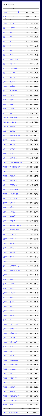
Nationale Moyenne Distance (13, 233)
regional (11, 91)
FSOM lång (11, 279)
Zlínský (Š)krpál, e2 (12, 86)
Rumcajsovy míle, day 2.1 (13, 342)
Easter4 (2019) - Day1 (12, 127)
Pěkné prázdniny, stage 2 (13, 148)
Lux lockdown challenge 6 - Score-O (14, 163)
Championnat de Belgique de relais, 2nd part (15, 266)
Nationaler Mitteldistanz (12, 230)
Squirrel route (10, 413)
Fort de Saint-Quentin (12, 130)
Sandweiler (11, 54)
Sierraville (11, 49)
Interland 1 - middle (12, 242)
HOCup (11, 351)
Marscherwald (11, 346)
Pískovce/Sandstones (12, 149)
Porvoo (11, 55)
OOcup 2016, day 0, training (13, 341)
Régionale (11, 350)
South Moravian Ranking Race (13, 90)
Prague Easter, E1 (12, 401)
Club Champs (11, 153)
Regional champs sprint (12, 311)
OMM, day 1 (11, 275)
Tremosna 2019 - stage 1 (13, 212)
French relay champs (12, 392)
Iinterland (18, 16)
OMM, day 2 (11, 274)
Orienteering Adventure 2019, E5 (14, 190)
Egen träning (11, 104)
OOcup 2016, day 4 (12, 337)
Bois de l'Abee (11, 296)
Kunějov (11, 37)
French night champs (12, 175)
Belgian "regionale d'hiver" (13, 369)
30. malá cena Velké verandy (13, 67)
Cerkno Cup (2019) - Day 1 (13, 122)
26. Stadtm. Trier (12, 302)
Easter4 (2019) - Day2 (12, 126)
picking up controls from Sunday (13, 248)
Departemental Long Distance (13, 251)
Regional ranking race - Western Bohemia (15, 135)
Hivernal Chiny (11, 247)
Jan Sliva (4, 27)
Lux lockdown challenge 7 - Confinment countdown (16, 162)
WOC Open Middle (12, 257)
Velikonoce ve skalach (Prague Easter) (14, 229)
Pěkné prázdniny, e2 (12, 82)
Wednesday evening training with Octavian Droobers (16, 270)
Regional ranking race (12, 140)
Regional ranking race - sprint (13, 180)
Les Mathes (11, 28)
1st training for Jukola (12, 292)
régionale (11, 347)
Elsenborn (11, 36)
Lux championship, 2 (12, 176)
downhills (11, 382)
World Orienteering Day (12, 301)
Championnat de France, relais (13, 365)
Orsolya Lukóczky (5, 12)
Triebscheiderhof (12, 359)
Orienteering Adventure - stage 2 (14, 197)
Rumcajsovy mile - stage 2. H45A (14, 188)
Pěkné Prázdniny (12, 314)
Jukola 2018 (11, 293)
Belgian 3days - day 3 (12, 220)
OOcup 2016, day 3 (12, 338)
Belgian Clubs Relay (12, 216)
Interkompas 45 (12, 184)
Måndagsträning (12, 288)
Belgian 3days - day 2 (12, 221)
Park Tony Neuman (12, 256)
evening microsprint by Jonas (13, 323)
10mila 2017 (11, 404)
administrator (27, 5)
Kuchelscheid (11, 239)
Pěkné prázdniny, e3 (12, 81)
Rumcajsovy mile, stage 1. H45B (14, 76)
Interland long (11, 306)
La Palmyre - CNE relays (13, 27)
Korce (10, 41)
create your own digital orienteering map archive (10, 5)
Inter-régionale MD (12, 31)
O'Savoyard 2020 (12, 136)
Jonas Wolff (4, 16)
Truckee (11, 45)
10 (34, 18)
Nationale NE (11, 305)
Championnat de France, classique (14, 364)
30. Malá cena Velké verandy (13, 68)
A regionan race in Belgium (13, 265)
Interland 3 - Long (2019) (13, 383)
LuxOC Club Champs (12, 72)
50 (37, 18)
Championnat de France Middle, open (14, 332)
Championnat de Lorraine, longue (14, 356)
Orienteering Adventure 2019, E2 (14, 194)
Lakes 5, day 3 (11, 260)
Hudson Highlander (12, 310)
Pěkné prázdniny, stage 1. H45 (13, 185)
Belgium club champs (12, 215)
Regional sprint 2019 (12, 181)
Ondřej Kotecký (5, 11)
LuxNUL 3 (11, 171)
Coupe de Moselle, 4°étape (13, 374)
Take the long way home (13, 238)
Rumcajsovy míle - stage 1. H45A (14, 189)
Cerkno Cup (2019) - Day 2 (13, 121)
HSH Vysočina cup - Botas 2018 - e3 (14, 287)
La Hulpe (11, 64)
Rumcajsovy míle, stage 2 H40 (13, 154)
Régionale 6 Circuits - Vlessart (13, 112)
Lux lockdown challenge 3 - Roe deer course (15, 166)
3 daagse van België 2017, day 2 (14, 324)
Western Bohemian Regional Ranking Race (15, 73)
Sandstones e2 (12, 145)
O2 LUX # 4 (18, 12)
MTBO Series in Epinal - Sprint (13, 118)
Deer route (11, 319)
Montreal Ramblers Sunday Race (14, 59)
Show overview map (5, 405)
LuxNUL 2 (11, 172)
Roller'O (11, 368)
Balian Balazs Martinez (6, 117)
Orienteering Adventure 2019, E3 (14, 193)
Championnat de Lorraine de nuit (14, 360)
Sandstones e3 (12, 387)
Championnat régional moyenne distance (14, 395)
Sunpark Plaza (11, 297)
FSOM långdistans (12, 100)
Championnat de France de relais (14, 328)
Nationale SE (11, 378)
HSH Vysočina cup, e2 (12, 202)
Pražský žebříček (19, 11)
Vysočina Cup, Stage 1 (12, 77)
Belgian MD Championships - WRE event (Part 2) (15, 225)
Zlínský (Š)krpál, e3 (12, 85)
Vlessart (11, 113)
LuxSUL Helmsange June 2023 (13, 58)
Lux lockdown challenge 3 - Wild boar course (15, 167)
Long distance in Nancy (12, 131)
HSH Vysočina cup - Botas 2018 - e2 (14, 400)
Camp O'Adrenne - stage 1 (13, 234)
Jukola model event (12, 217)
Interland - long (12, 243)
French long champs (12, 391)
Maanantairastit (12, 199)
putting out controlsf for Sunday (13, 396)
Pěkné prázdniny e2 (12, 386)
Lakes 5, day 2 (11, 261)
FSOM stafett (11, 99)
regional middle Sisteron (13, 252)
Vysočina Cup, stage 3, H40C (13, 157)
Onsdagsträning (12, 95)
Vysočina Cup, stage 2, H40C (13, 158)
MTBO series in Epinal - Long (13, 117)
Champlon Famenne (12, 63)
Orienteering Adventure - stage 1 (14, 198)
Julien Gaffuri (4, 130)
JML (10, 94)
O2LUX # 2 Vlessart (12, 23)
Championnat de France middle (13, 377)
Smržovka (11, 32)
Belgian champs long (12, 269)
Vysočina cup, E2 (12, 355)
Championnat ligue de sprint (13, 333)
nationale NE (11, 320)
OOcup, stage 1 (12, 206)
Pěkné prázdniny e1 (12, 144)
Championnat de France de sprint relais (14, 329)
